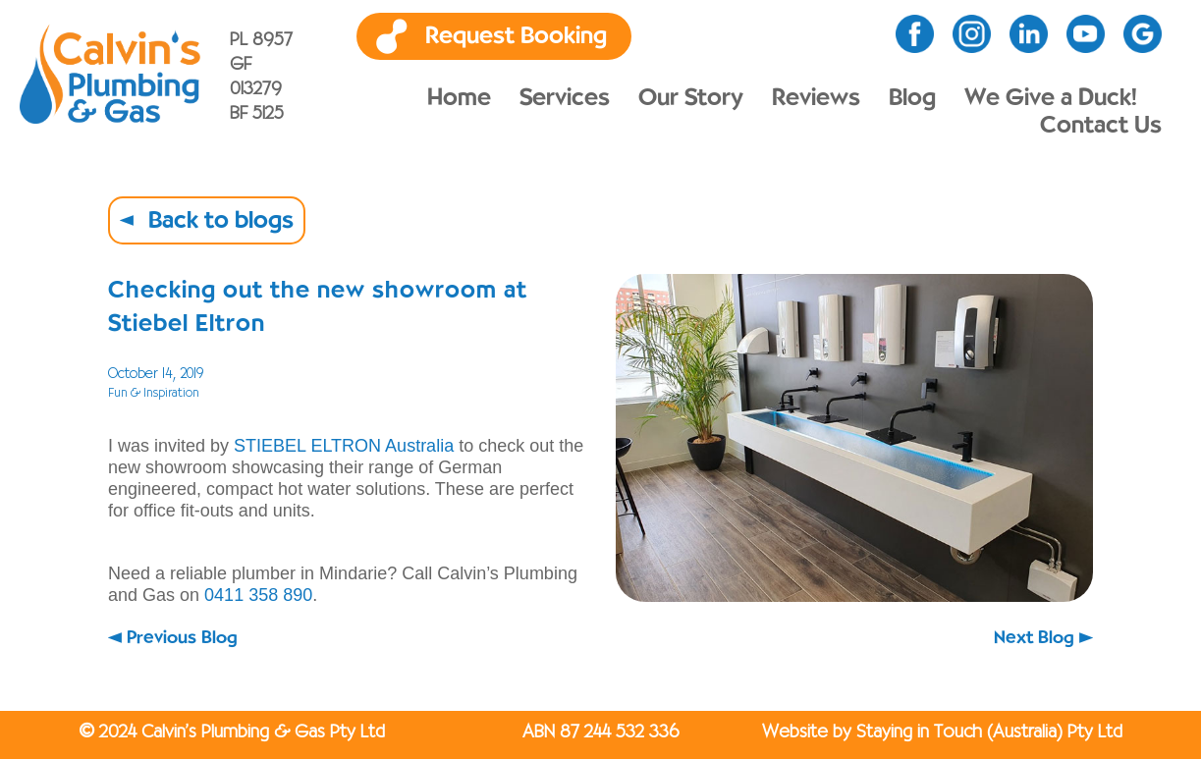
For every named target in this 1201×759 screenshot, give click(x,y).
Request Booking (516, 36)
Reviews (816, 98)
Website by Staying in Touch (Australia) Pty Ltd (942, 732)
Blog (912, 98)
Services (564, 98)
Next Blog (1034, 637)
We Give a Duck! (1050, 98)
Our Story (690, 98)
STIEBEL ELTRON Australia (344, 446)
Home (459, 98)
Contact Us (1101, 125)
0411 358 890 (258, 595)
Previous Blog (182, 637)
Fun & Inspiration (153, 393)
